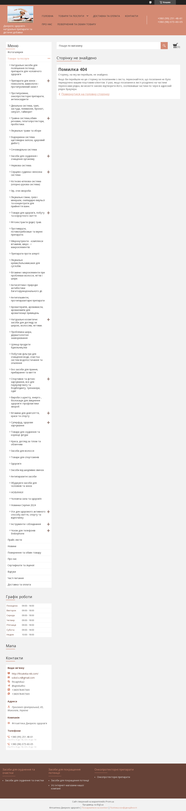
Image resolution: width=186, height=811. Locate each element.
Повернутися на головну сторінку (85, 94)
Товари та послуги (71, 16)
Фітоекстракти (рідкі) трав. (26, 222)
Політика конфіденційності (123, 807)
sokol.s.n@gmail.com (23, 677)
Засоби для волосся (22, 450)
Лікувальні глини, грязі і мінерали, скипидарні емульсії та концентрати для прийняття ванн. (28, 202)
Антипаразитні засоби (24, 476)
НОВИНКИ (17, 492)
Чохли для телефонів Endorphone (23, 532)
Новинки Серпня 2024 (23, 505)
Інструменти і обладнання (26, 524)
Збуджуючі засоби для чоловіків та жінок (24, 484)
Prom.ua (110, 801)
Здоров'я (16, 463)
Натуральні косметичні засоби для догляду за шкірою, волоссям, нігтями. (26, 322)
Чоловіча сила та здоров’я (26, 498)
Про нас (47, 24)
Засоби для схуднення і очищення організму (24, 157)
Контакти (131, 16)
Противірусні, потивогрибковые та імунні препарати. (26, 231)
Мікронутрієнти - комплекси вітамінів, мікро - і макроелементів (27, 244)
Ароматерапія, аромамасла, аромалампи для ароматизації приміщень (27, 310)
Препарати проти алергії (25, 253)
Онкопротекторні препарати (113, 777)
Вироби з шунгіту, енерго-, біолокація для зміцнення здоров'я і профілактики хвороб (26, 402)
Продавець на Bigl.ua (93, 804)
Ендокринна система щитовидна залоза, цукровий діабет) (28, 140)
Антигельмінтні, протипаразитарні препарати (28, 299)
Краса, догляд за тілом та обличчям (26, 443)
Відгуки (12, 571)
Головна (47, 16)
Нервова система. (21, 165)
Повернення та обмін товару (76, 24)
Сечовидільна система (24, 149)
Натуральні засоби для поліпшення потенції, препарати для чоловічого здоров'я (26, 69)
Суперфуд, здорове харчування (22, 424)
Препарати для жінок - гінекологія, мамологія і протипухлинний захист (24, 83)
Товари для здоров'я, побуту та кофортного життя (27, 214)
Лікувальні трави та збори (26, 130)
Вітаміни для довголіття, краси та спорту (25, 414)
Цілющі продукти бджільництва (20, 346)
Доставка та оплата (106, 16)
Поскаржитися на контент (95, 807)
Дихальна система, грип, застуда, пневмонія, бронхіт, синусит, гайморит (27, 108)
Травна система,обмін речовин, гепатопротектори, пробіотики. (27, 121)
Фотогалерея (15, 52)
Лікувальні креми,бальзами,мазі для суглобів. (25, 263)
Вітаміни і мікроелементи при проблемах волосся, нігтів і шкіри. (28, 275)
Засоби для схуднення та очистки (24, 780)
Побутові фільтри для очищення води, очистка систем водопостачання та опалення (26, 358)
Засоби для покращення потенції (70, 780)
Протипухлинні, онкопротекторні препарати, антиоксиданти (27, 96)
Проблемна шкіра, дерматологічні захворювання (21, 335)
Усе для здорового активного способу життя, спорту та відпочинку (28, 514)
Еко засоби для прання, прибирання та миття (24, 371)
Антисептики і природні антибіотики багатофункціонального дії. (27, 288)
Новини (12, 546)
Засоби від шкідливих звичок (27, 470)
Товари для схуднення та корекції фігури (25, 433)
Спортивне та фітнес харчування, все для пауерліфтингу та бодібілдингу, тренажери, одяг (25, 385)
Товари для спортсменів (25, 457)
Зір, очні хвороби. (21, 190)
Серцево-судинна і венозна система (26, 173)
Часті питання (16, 578)
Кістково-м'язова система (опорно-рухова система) (26, 183)
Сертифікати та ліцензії (21, 565)
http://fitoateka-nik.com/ (25, 673)
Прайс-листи (15, 539)
